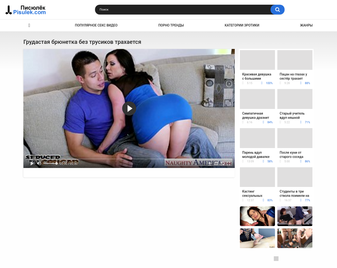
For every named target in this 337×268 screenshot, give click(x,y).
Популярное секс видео (96, 25)
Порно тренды (171, 25)
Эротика (29, 25)
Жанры (306, 25)
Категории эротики (242, 25)
